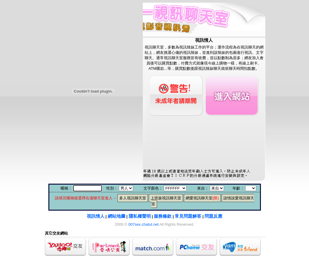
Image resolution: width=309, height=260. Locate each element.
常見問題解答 (188, 216)
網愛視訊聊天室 (202, 198)
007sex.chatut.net (143, 224)
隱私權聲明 (140, 216)
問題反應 (213, 216)
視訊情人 (95, 216)
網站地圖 (116, 216)
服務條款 (162, 216)
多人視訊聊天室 (132, 198)
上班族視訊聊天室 (166, 198)
